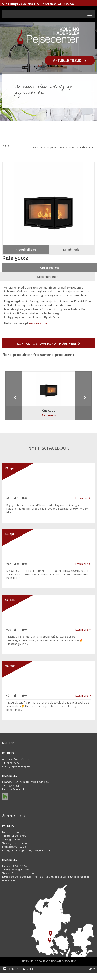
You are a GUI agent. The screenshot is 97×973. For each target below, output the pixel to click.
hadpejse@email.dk (13, 789)
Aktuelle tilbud (69, 60)
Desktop (13, 968)
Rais (71, 147)
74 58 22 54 (65, 4)
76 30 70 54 (27, 4)
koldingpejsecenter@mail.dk (18, 766)
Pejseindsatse (55, 147)
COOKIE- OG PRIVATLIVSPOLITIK (55, 961)
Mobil (29, 968)
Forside (37, 147)
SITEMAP (27, 961)
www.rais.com (38, 323)
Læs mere (83, 498)
